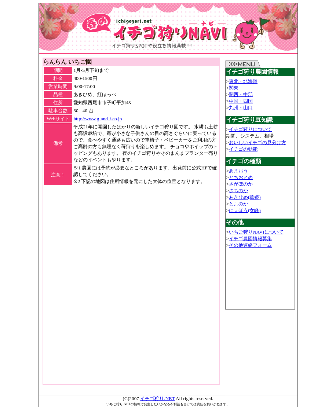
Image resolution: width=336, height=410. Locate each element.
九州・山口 (241, 107)
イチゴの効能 (243, 149)
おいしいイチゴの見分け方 (257, 142)
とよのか (238, 203)
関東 (233, 88)
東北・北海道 (243, 81)
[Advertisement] (131, 197)
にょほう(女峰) (245, 210)
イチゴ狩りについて (250, 129)
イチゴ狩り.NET (157, 398)
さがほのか (241, 184)
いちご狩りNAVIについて (256, 232)
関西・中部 (241, 94)
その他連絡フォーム (250, 245)
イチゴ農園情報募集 (250, 238)
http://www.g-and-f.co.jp (97, 118)
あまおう (238, 170)
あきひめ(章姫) (245, 197)
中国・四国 (241, 101)
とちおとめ (241, 177)
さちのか (238, 190)
